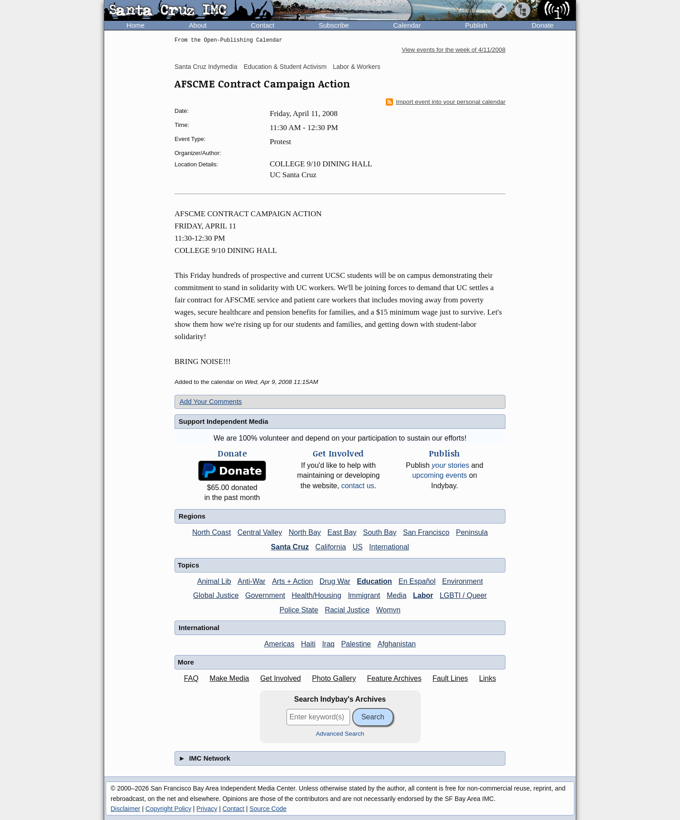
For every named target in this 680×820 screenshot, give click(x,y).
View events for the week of (453, 49)
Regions (192, 516)
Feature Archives (394, 678)
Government (265, 595)
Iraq (328, 644)
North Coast (211, 532)
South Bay (380, 532)
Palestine (356, 644)
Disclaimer (125, 808)
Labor (423, 595)
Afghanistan (397, 644)
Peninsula (472, 532)
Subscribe (334, 25)
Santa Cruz (290, 547)
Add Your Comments (211, 401)
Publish (476, 25)
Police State (299, 610)
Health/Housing (316, 595)
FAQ (191, 678)
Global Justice (216, 595)
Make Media (229, 678)
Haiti (308, 644)
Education (374, 581)
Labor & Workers (356, 66)
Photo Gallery (334, 678)
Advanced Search (340, 733)
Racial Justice (347, 610)
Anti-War (252, 581)
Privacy (206, 808)
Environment (462, 581)
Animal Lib (214, 581)
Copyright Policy (168, 808)
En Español (417, 581)
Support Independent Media (223, 421)
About (198, 25)
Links (487, 678)
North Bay (305, 532)
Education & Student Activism (284, 66)
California (331, 547)
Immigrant (364, 595)
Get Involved (280, 678)
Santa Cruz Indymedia (206, 66)
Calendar (407, 25)
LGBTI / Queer (463, 595)
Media (397, 595)
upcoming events (439, 475)
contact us (357, 486)
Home (135, 25)
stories (450, 465)
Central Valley (260, 532)
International (389, 547)
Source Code (268, 808)
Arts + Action (292, 581)
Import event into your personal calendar (445, 102)
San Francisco (426, 532)
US (358, 547)
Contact (262, 25)
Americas (279, 644)
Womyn (388, 610)
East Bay (341, 532)
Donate (543, 25)
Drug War (335, 581)
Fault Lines (450, 678)
